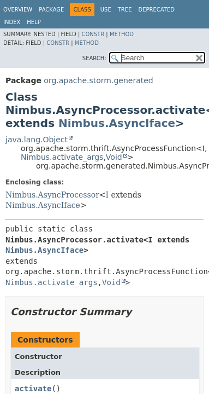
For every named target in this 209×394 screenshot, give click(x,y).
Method (122, 34)
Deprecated (156, 10)
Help (33, 22)
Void (114, 157)
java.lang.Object (36, 139)
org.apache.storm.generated (98, 80)
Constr (92, 34)
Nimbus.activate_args (62, 157)
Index (11, 22)
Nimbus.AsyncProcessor (52, 194)
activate (33, 388)
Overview (17, 10)
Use (105, 10)
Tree (125, 10)
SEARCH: (94, 58)
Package (51, 10)
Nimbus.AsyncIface (116, 123)
